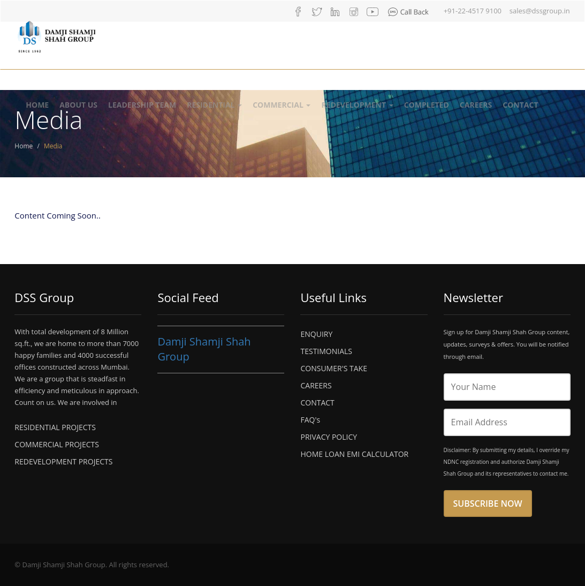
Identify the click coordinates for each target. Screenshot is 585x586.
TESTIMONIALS (326, 351)
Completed (426, 105)
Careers (476, 105)
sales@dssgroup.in (540, 11)
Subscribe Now (487, 503)
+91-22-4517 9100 (473, 11)
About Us (78, 105)
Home (37, 105)
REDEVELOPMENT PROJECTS (63, 461)
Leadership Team (142, 105)
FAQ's (310, 420)
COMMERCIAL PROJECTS (56, 444)
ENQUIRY (316, 334)
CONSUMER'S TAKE (333, 368)
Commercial (281, 105)
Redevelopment (357, 105)
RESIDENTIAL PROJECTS (55, 427)
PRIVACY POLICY (328, 437)
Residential (214, 105)
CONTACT (317, 402)
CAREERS (315, 385)
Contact (520, 105)
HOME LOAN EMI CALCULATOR (354, 454)
